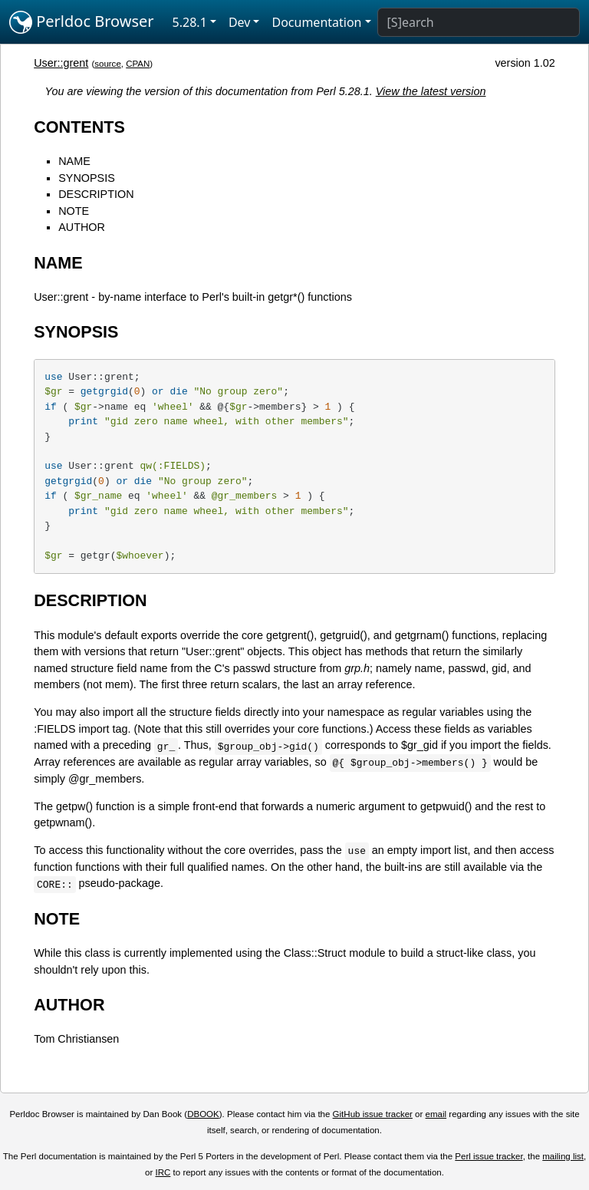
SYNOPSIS (86, 178)
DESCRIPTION (95, 194)
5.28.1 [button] (190, 22)
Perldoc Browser (81, 22)
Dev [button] (240, 22)
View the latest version (431, 91)
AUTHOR (81, 227)
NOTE (73, 211)
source (107, 63)
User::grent (61, 63)
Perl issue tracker (488, 1156)
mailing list (563, 1156)
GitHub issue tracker (373, 1114)
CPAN (138, 63)
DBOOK (203, 1114)
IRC (163, 1172)
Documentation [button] (316, 22)
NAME (74, 161)
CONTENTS (79, 127)
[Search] (478, 22)
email (436, 1114)
